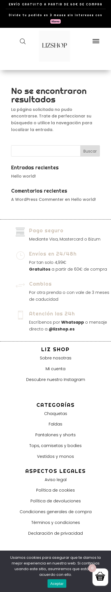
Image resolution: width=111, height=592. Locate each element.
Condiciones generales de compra (56, 512)
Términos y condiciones (55, 522)
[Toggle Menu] (95, 41)
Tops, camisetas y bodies (55, 445)
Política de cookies (55, 490)
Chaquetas (55, 413)
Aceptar (57, 584)
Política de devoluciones (55, 501)
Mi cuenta (55, 369)
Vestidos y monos (55, 456)
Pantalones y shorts (55, 435)
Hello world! (23, 176)
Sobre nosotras (55, 358)
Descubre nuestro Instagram (55, 379)
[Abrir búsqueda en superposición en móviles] (23, 41)
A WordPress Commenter (37, 199)
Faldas (55, 424)
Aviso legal (56, 480)
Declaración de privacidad (55, 533)
